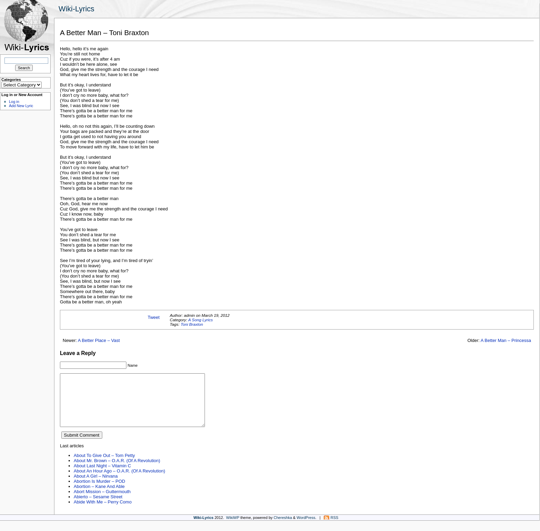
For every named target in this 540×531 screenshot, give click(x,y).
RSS (335, 528)
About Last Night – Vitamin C (102, 476)
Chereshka (283, 528)
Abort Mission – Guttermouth (102, 501)
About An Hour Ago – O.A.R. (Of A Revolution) (119, 481)
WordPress (306, 528)
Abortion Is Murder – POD (99, 491)
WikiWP (232, 528)
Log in (14, 102)
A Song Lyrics (200, 319)
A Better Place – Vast (99, 340)
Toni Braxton (191, 324)
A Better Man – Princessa (505, 340)
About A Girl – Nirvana (96, 486)
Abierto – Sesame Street (98, 507)
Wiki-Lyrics (76, 8)
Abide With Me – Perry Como (103, 512)
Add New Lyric (21, 106)
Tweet (154, 317)
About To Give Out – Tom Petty (104, 465)
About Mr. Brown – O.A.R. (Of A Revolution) (117, 470)
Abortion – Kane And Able (99, 496)
